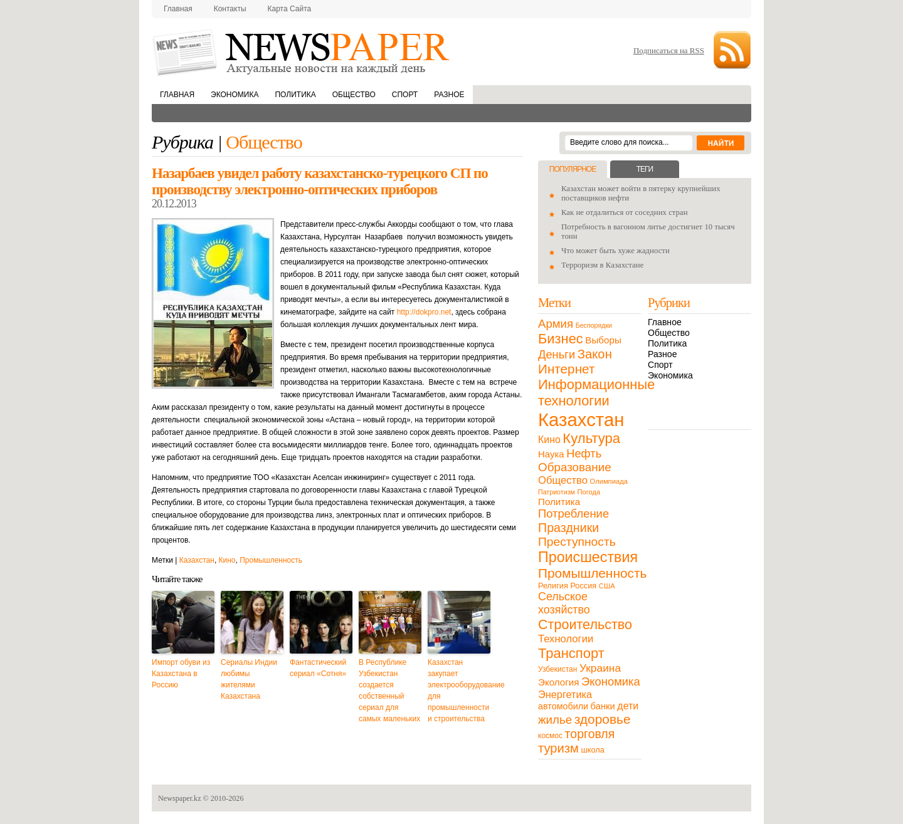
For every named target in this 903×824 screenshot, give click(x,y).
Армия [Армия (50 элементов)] (555, 323)
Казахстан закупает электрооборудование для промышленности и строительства (459, 690)
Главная (178, 8)
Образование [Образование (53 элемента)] (574, 467)
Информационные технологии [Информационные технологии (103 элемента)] (596, 393)
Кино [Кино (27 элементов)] (549, 439)
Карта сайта (290, 8)
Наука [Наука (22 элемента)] (551, 454)
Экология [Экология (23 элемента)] (558, 682)
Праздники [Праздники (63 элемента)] (568, 528)
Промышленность (271, 560)
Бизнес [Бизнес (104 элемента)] (560, 339)
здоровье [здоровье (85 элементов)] (602, 719)
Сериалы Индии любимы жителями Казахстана (249, 679)
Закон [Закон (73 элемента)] (595, 354)
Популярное (572, 169)
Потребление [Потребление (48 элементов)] (573, 513)
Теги (644, 169)
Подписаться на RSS (668, 50)
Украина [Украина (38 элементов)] (600, 668)
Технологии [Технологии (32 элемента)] (565, 639)
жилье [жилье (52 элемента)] (555, 719)
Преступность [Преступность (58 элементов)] (577, 541)
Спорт (405, 94)
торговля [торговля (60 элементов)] (590, 734)
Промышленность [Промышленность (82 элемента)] (592, 573)
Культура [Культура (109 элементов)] (591, 438)
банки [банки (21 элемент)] (603, 706)
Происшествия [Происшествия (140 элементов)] (588, 557)
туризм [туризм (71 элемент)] (558, 748)
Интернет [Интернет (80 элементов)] (566, 369)
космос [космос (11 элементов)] (550, 735)
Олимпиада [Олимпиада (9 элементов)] (609, 481)
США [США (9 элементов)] (607, 586)
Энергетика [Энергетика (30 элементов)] (565, 694)
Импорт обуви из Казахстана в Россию (181, 673)
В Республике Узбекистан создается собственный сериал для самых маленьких (389, 690)
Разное (449, 94)
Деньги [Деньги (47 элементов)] (556, 354)
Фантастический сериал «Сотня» (318, 668)
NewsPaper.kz (302, 51)
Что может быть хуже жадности (615, 250)
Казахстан (196, 560)
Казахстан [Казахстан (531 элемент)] (581, 419)
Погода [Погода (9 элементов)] (588, 492)
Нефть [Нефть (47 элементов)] (583, 453)
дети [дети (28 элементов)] (627, 706)
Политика (295, 94)
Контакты (230, 8)
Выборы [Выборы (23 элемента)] (603, 340)
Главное (665, 322)
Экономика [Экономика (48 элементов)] (610, 681)
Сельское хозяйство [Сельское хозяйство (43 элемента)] (564, 603)
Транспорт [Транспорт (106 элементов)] (571, 653)
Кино (227, 560)
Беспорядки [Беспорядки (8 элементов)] (594, 325)
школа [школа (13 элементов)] (593, 749)
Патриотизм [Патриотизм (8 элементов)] (556, 492)
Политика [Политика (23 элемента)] (559, 501)
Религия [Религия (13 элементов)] (553, 585)
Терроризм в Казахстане (602, 265)
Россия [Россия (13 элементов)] (583, 585)
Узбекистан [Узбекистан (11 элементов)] (557, 669)
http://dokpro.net (424, 312)
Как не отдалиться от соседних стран (624, 212)
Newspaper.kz (179, 798)
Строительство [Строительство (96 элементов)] (585, 624)
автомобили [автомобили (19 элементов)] (563, 706)
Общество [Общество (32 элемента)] (563, 480)
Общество (354, 94)
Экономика (234, 94)
